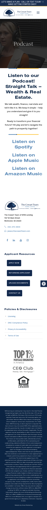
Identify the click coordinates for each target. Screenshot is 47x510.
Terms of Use (13, 336)
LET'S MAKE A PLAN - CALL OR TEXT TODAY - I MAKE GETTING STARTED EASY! (22, 3)
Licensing (11, 316)
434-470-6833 (14, 227)
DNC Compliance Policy (18, 323)
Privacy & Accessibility (17, 329)
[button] (43, 283)
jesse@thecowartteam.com (19, 231)
